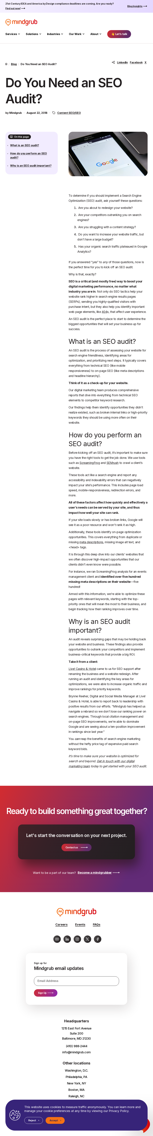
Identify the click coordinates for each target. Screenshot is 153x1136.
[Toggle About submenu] (100, 34)
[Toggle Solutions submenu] (40, 34)
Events (80, 924)
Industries (53, 34)
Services (11, 34)
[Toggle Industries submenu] (62, 34)
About (94, 34)
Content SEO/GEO (69, 112)
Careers (61, 924)
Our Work (75, 34)
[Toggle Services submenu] (19, 34)
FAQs (96, 924)
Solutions (32, 34)
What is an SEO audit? (27, 148)
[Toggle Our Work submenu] (83, 34)
